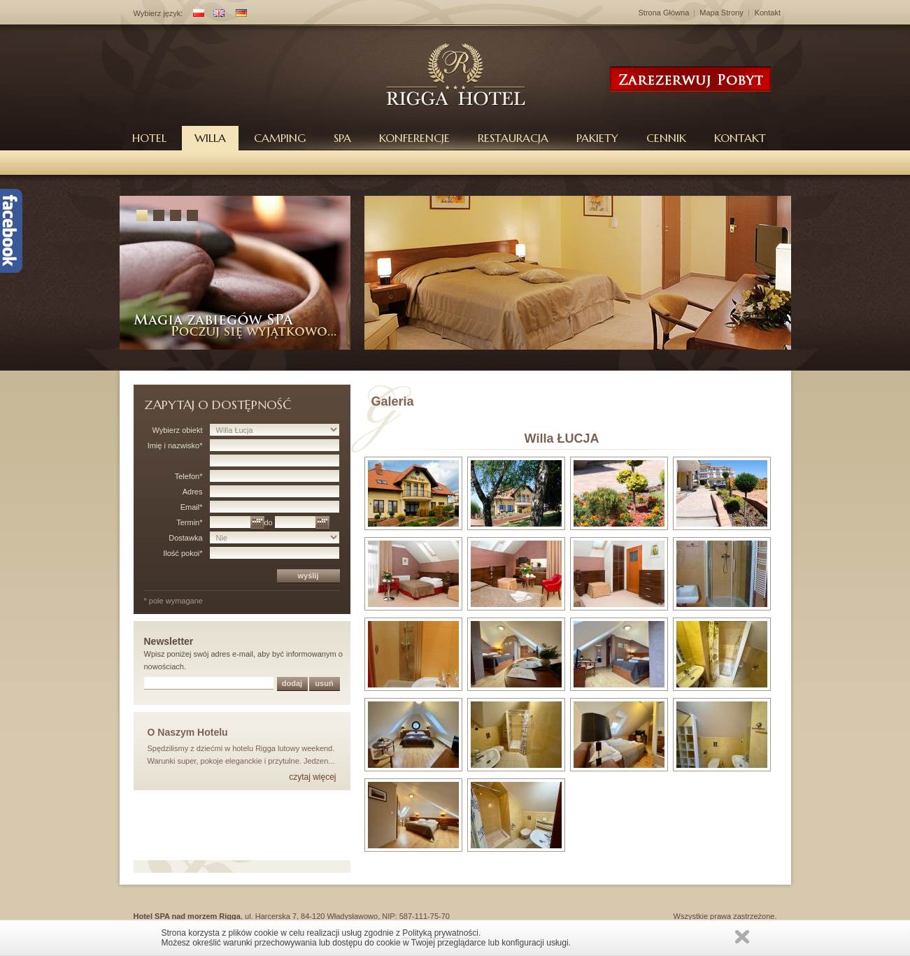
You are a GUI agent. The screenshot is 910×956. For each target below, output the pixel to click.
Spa (342, 138)
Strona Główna (664, 12)
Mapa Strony (721, 12)
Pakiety (597, 138)
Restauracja (513, 138)
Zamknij (742, 936)
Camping (280, 138)
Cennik (666, 138)
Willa (210, 138)
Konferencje (414, 138)
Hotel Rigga (456, 74)
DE (238, 14)
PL (195, 14)
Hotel (149, 138)
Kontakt (768, 12)
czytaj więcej (312, 777)
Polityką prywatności (440, 933)
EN (216, 14)
